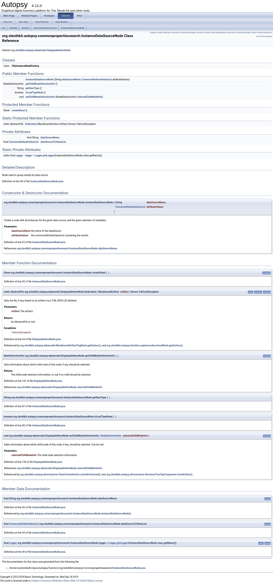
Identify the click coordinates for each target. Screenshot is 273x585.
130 (24, 462)
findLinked (31, 124)
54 (23, 339)
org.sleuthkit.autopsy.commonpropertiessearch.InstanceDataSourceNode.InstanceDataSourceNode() (75, 513)
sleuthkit (13, 28)
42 (23, 507)
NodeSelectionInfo (111, 435)
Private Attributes (243, 32)
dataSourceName (71, 79)
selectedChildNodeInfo (89, 96)
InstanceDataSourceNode (72, 28)
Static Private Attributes (261, 32)
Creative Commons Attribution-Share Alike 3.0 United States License (66, 580)
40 (23, 551)
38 (21, 181)
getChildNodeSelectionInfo (40, 83)
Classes (153, 32)
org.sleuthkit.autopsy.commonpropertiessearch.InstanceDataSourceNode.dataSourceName (67, 248)
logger (28, 155)
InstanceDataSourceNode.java (46, 181)
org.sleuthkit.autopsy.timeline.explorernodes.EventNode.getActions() (145, 345)
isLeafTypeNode (34, 92)
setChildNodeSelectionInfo (40, 96)
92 (23, 281)
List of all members (264, 36)
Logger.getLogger (44, 155)
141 (24, 381)
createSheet (18, 110)
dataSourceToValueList (53, 141)
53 (23, 242)
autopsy (25, 28)
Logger (19, 155)
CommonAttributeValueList (97, 79)
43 (23, 532)
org (3, 28)
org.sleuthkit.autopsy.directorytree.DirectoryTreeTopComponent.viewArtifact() (149, 474)
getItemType (32, 88)
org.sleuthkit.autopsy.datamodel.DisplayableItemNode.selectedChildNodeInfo (59, 387)
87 (23, 406)
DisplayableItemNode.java (46, 339)
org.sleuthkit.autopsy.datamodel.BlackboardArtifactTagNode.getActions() (60, 345)
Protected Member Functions (192, 32)
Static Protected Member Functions (220, 32)
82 (23, 425)
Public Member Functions (168, 32)
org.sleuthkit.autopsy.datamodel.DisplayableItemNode (40, 50)
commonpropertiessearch (45, 28)
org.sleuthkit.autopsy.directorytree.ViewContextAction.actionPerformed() (60, 474)
